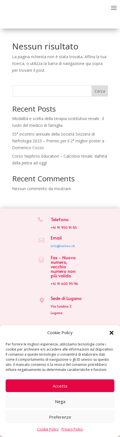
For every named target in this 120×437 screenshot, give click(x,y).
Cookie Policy (48, 429)
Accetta (60, 386)
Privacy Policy (72, 429)
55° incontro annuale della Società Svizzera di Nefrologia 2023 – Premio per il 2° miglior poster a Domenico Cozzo (58, 140)
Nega (60, 401)
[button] (111, 333)
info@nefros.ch (63, 245)
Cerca (100, 91)
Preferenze (60, 417)
